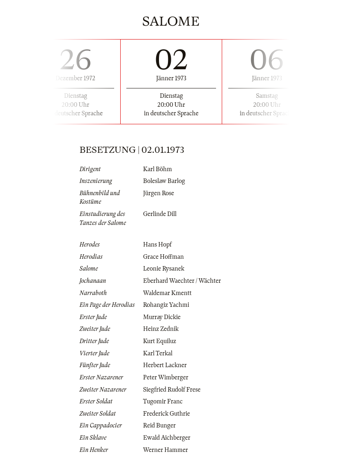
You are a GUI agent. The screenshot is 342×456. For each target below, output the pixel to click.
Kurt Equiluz (159, 341)
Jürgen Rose (158, 193)
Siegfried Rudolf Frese (172, 389)
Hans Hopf (157, 244)
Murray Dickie (162, 317)
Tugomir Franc (163, 401)
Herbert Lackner (165, 365)
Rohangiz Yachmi (166, 305)
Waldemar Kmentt (167, 293)
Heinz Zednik (161, 329)
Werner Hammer (165, 450)
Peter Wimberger (165, 377)
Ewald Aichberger (166, 437)
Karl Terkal (157, 353)
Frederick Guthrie (166, 413)
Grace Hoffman (163, 256)
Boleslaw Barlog (164, 181)
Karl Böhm (157, 169)
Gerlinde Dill (160, 214)
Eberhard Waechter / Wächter (182, 281)
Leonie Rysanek (163, 268)
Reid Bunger (159, 425)
